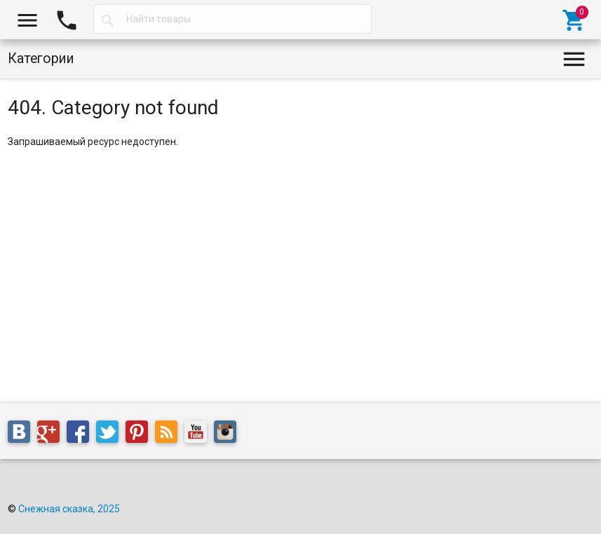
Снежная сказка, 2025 (69, 508)
